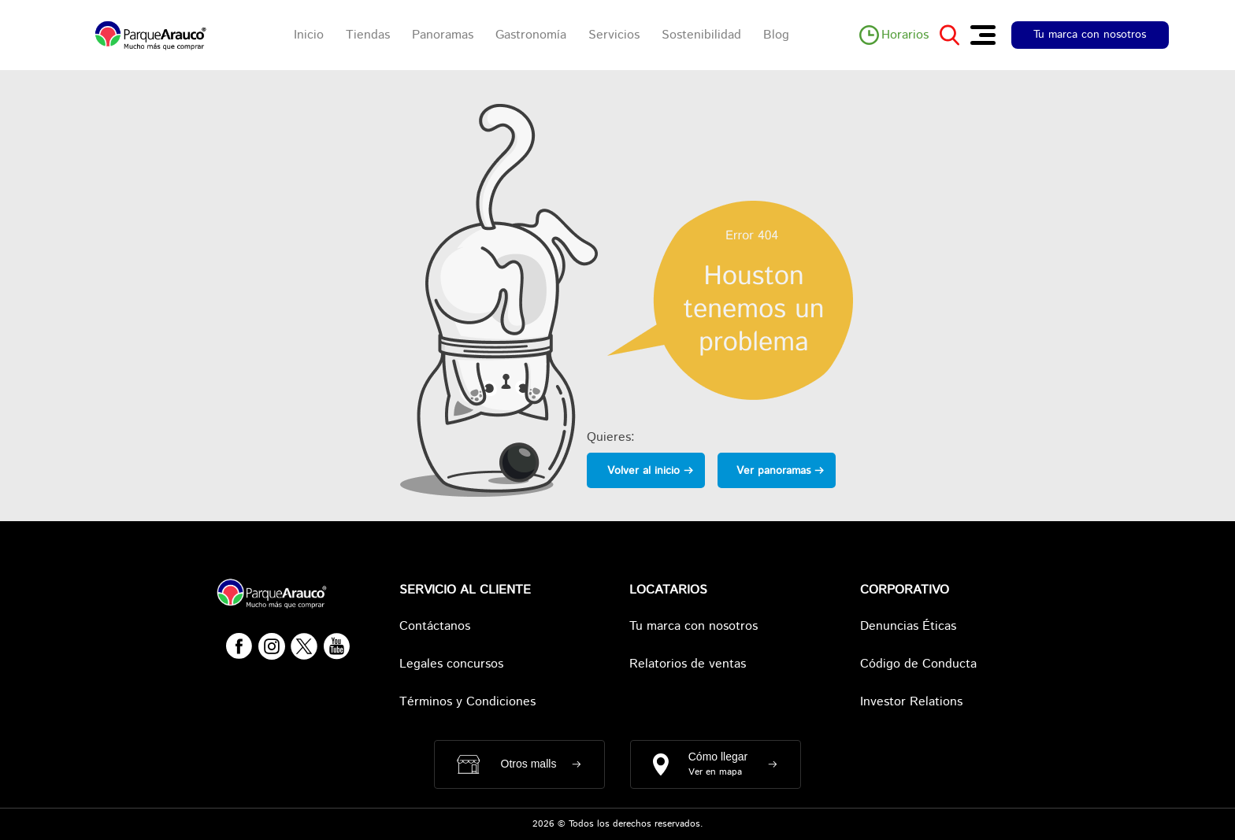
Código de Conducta (918, 664)
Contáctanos (434, 626)
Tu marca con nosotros (1089, 35)
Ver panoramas (773, 471)
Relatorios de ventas (687, 664)
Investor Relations (911, 702)
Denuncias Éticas (908, 626)
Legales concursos (451, 664)
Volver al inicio (643, 471)
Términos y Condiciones (467, 702)
